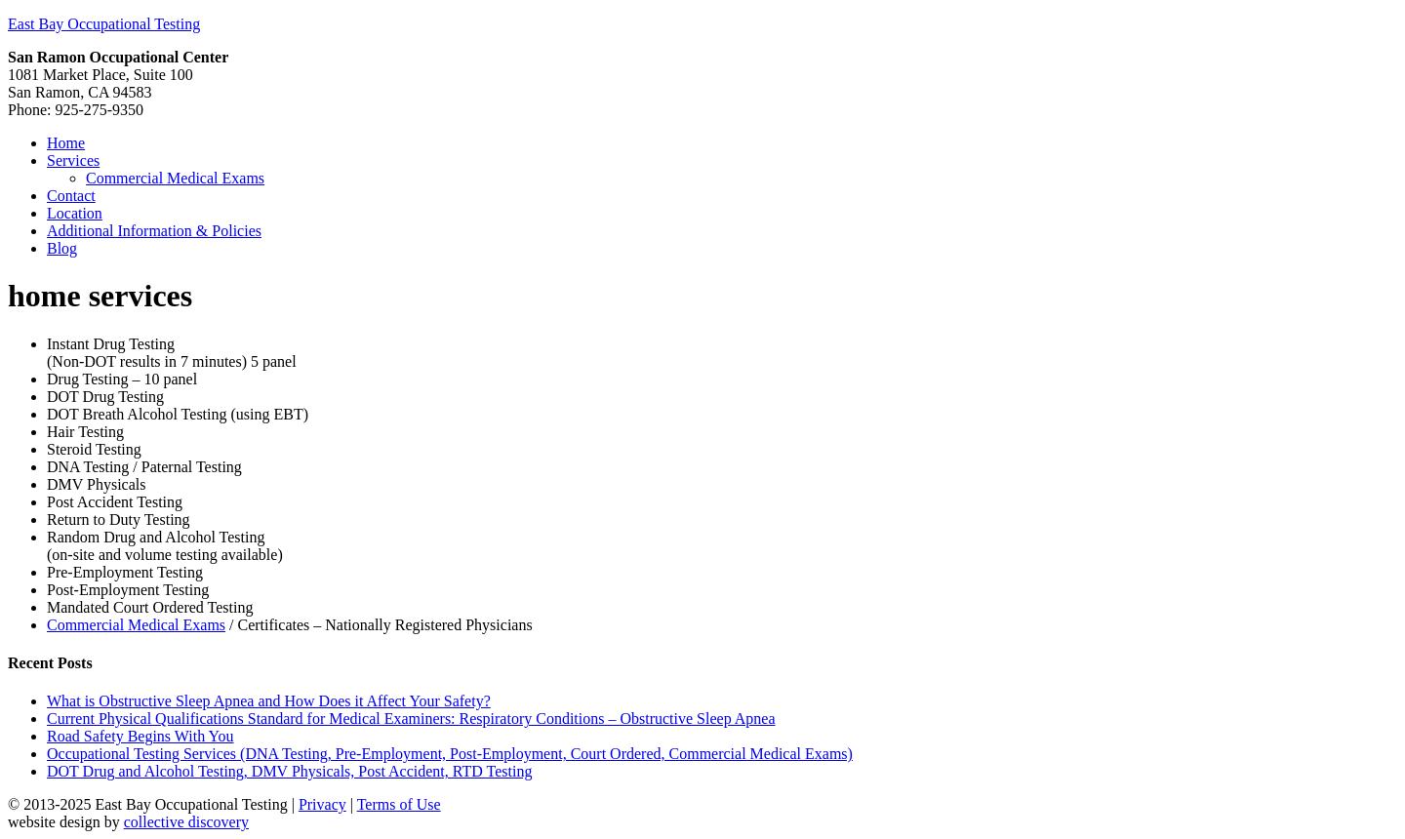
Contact (71, 195)
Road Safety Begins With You (140, 736)
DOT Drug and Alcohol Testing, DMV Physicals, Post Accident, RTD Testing (289, 771)
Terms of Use (399, 804)
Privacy (322, 804)
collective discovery (186, 822)
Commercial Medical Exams (175, 178)
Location (74, 213)
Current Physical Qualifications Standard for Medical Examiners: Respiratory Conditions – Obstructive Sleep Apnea (411, 718)
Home (66, 143)
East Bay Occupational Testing (104, 24)
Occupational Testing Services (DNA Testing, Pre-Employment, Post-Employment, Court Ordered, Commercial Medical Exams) (450, 753)
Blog (62, 248)
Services (73, 160)
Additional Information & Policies (154, 230)
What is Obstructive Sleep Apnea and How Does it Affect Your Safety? (269, 701)
